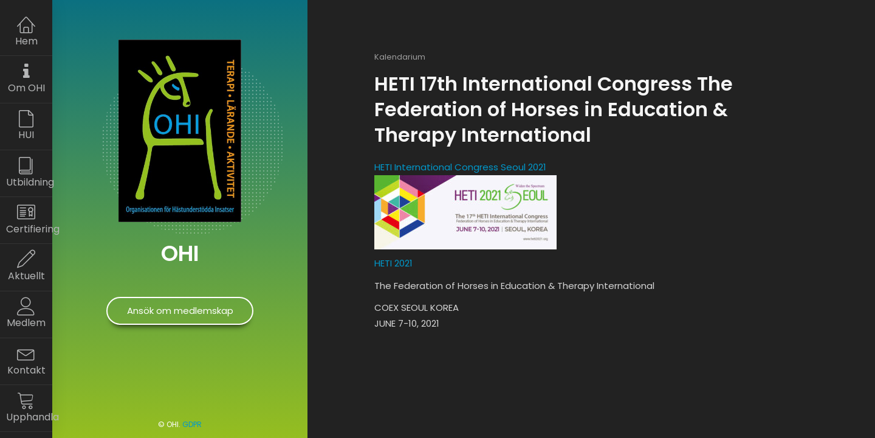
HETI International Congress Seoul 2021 (460, 167)
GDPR (192, 424)
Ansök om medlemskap (180, 310)
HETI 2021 (393, 263)
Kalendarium (399, 57)
